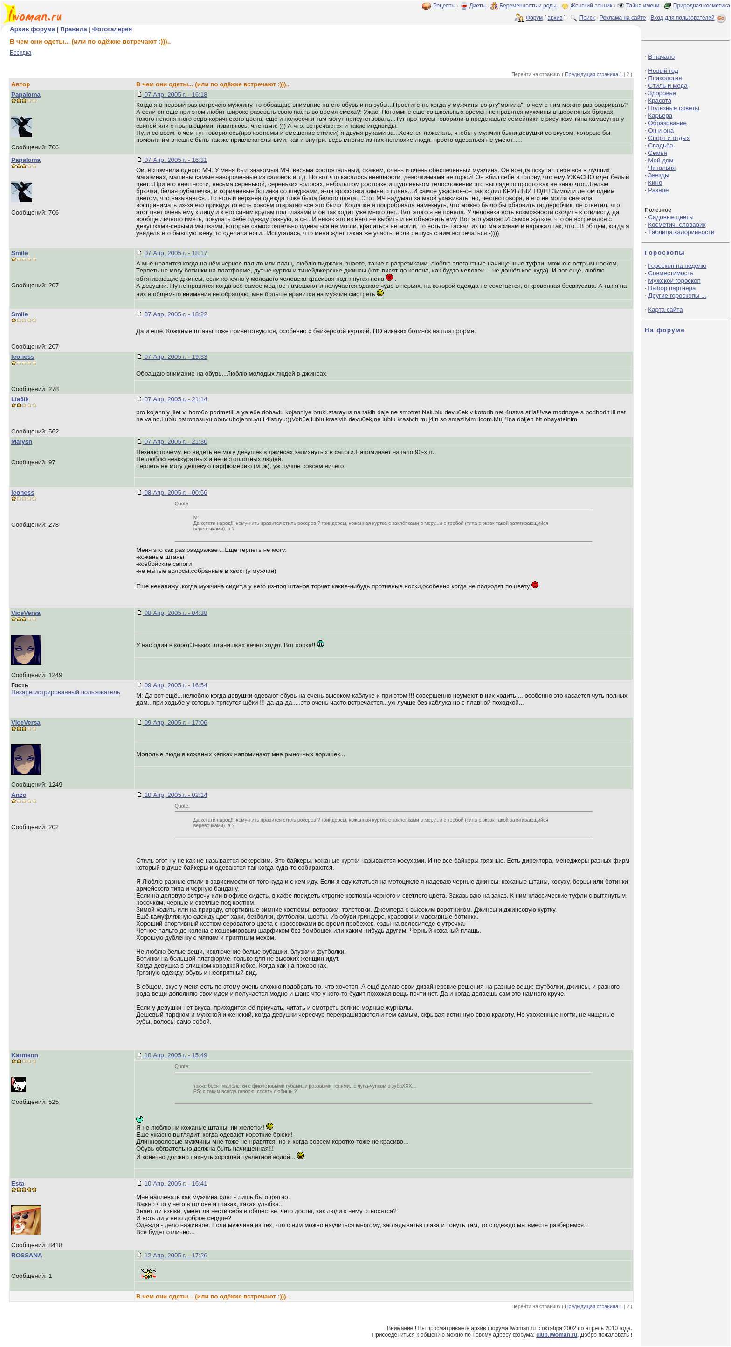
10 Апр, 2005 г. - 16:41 (175, 1183)
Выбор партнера (672, 288)
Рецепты (444, 5)
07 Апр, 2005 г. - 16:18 (175, 94)
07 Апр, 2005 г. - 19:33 (175, 356)
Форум (534, 17)
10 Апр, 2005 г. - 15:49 (175, 1055)
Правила (73, 29)
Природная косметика (701, 5)
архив (554, 17)
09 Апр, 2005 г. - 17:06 (175, 722)
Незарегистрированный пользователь (65, 692)
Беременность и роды (528, 5)
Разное (658, 190)
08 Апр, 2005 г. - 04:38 (175, 612)
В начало (661, 56)
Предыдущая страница (591, 74)
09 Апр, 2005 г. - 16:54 (175, 685)
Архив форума (32, 29)
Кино (655, 182)
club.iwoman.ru (556, 1335)
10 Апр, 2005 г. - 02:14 (175, 794)
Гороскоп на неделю (677, 265)
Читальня (662, 167)
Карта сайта (665, 309)
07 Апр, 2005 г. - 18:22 (175, 314)
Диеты (477, 5)
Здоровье (662, 93)
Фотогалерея (112, 29)
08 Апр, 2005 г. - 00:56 (175, 492)
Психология (665, 78)
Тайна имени (643, 5)
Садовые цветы (670, 217)
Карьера (660, 115)
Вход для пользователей (689, 17)
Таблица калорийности (681, 232)
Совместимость (670, 273)
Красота (659, 100)
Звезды (658, 175)
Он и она (661, 130)
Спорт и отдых (669, 137)
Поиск (587, 17)
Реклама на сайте (623, 17)
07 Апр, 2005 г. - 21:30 (175, 441)
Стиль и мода (667, 85)
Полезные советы (673, 108)
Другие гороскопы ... (677, 295)
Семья (657, 152)
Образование (667, 122)
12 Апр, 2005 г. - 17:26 (175, 1255)
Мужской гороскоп (674, 280)
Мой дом (660, 160)
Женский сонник (591, 5)
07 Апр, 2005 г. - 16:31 (175, 159)
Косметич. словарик (676, 224)
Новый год (663, 70)
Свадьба (660, 145)
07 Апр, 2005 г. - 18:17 (175, 253)
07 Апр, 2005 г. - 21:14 (175, 399)
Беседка (20, 52)
